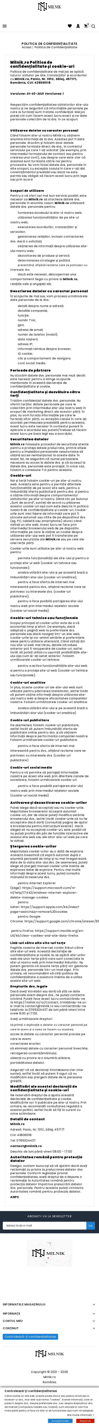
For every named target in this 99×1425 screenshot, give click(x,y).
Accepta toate (60, 1420)
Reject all (85, 1420)
